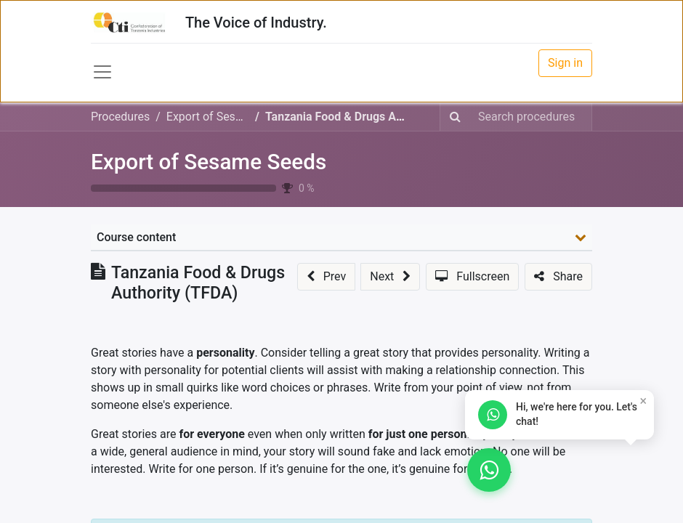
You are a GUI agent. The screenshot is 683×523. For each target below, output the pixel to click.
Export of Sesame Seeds (208, 161)
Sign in (565, 63)
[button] (326, 277)
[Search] (455, 117)
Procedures (120, 116)
